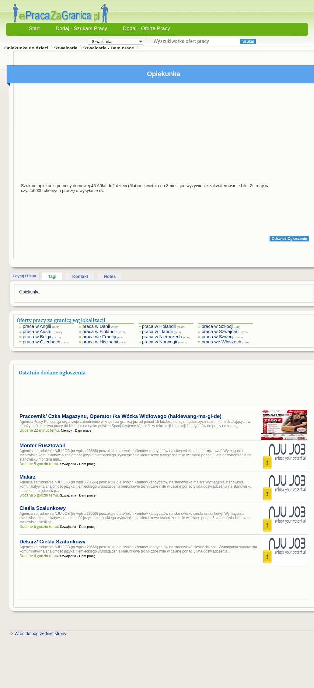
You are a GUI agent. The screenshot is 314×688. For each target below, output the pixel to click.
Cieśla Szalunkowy (42, 508)
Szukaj (248, 41)
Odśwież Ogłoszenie (289, 239)
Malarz (27, 477)
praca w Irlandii (157, 331)
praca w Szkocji (217, 326)
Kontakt (80, 276)
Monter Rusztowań (42, 445)
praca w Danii (96, 326)
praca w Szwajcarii (220, 331)
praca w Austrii (38, 331)
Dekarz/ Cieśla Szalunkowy (52, 542)
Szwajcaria (66, 48)
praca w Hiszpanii (100, 341)
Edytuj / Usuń (24, 276)
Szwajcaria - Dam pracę (108, 48)
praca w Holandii (159, 326)
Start (34, 28)
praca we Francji (99, 336)
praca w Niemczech (162, 336)
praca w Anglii (37, 326)
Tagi (52, 276)
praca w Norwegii (159, 341)
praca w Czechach (41, 341)
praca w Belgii (37, 336)
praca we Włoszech (221, 341)
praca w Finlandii (99, 331)
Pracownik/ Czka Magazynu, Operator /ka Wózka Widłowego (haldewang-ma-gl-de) (120, 416)
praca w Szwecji (218, 336)
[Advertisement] (164, 133)
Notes (110, 276)
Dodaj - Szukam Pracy (81, 28)
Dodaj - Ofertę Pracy (146, 28)
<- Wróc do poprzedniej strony (37, 633)
